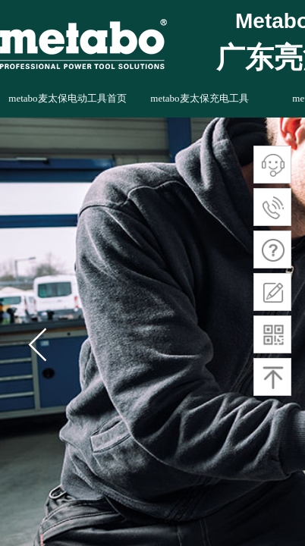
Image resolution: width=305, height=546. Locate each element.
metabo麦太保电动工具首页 (67, 98)
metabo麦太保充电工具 (199, 98)
